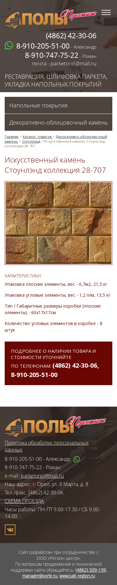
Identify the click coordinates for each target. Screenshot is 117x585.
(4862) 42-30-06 (74, 365)
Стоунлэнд (31, 141)
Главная (11, 136)
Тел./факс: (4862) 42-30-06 (34, 492)
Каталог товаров (37, 136)
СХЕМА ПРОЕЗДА (24, 501)
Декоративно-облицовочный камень (58, 122)
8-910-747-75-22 (23, 467)
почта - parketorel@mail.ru (64, 63)
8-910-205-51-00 (34, 374)
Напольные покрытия (38, 105)
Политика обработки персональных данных (47, 446)
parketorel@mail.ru (42, 475)
